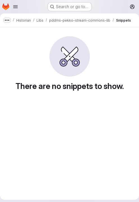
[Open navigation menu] (15, 6)
